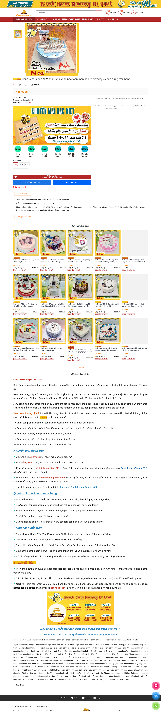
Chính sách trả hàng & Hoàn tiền (46, 635)
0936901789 (90, 659)
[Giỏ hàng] (110, 13)
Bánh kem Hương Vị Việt (76, 670)
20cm (90, 86)
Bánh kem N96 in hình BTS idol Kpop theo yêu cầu (79, 271)
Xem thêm (80, 290)
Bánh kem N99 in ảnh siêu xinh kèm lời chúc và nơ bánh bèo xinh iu (53, 271)
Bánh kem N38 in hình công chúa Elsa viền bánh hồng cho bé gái (133, 183)
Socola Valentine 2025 (71, 19)
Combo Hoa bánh (88, 19)
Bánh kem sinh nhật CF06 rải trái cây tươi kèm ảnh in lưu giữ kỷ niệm (26, 183)
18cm (84, 86)
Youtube (86, 621)
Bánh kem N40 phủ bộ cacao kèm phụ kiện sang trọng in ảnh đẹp (106, 227)
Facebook (62, 621)
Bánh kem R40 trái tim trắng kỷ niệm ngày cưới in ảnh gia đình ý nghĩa (26, 271)
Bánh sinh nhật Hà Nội (77, 650)
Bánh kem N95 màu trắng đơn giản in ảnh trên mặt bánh (107, 183)
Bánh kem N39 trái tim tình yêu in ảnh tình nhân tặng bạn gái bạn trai (107, 272)
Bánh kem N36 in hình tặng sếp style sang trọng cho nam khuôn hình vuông (133, 271)
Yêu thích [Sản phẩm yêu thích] (124, 13)
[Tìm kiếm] (98, 13)
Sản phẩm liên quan (80, 148)
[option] (52, 49)
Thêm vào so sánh (88, 109)
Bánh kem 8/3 (113, 19)
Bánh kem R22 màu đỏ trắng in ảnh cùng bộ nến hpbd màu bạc (53, 227)
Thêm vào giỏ (100, 98)
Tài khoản (137, 13)
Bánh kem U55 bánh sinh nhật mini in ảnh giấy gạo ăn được (25, 227)
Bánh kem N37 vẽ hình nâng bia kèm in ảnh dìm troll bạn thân (135, 227)
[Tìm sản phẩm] (65, 13)
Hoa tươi (101, 19)
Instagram (99, 621)
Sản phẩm (17, 637)
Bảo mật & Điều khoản (44, 645)
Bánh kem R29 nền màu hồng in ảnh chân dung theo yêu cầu (53, 183)
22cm (96, 86)
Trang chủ (17, 634)
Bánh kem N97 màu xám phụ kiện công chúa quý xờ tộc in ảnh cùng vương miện (79, 227)
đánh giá (92, 33)
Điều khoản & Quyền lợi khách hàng (44, 641)
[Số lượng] (89, 92)
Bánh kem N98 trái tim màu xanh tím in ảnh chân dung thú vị (79, 183)
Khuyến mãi (55, 19)
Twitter (74, 621)
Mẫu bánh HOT (42, 19)
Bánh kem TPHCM (100, 647)
